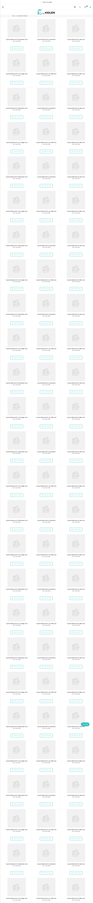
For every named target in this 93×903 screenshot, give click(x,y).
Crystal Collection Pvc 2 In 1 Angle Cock (16, 74)
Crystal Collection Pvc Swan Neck (46, 39)
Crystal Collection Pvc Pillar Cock (76, 74)
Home (13, 16)
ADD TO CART (18, 48)
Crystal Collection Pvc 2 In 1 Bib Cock (46, 74)
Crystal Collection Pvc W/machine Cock (16, 39)
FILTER (86, 725)
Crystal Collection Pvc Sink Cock (76, 39)
